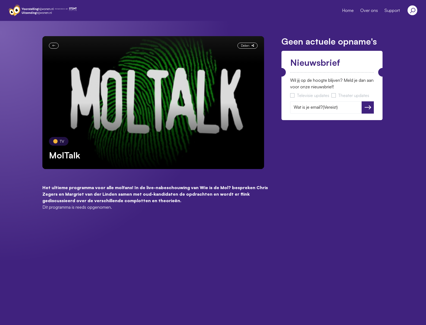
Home (348, 10)
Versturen (368, 107)
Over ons (369, 10)
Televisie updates (313, 95)
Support (392, 10)
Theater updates (353, 95)
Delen (247, 45)
